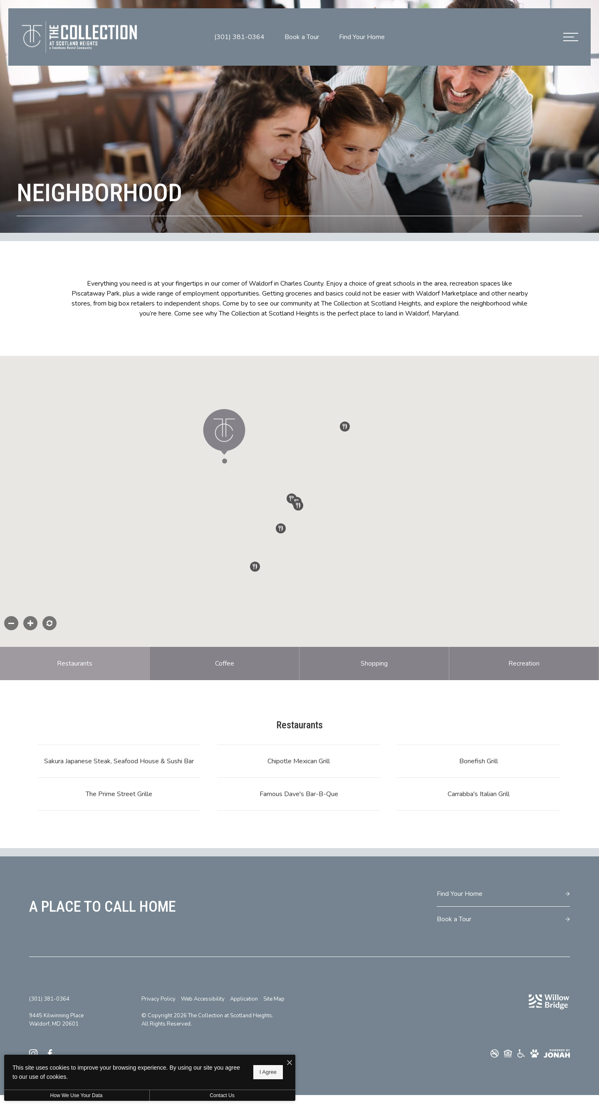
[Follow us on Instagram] (33, 1053)
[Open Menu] (570, 37)
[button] (235, 472)
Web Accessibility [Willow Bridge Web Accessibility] (203, 999)
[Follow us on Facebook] (50, 1053)
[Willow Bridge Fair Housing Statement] (508, 1053)
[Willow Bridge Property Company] (549, 1001)
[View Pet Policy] (534, 1053)
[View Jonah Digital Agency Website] (557, 1053)
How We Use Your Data (76, 1095)
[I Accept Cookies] (289, 1063)
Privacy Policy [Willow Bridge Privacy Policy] (158, 999)
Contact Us (222, 1095)
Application (244, 999)
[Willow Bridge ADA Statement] (521, 1053)
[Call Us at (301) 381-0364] (239, 37)
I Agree (268, 1072)
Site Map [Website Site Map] (274, 999)
